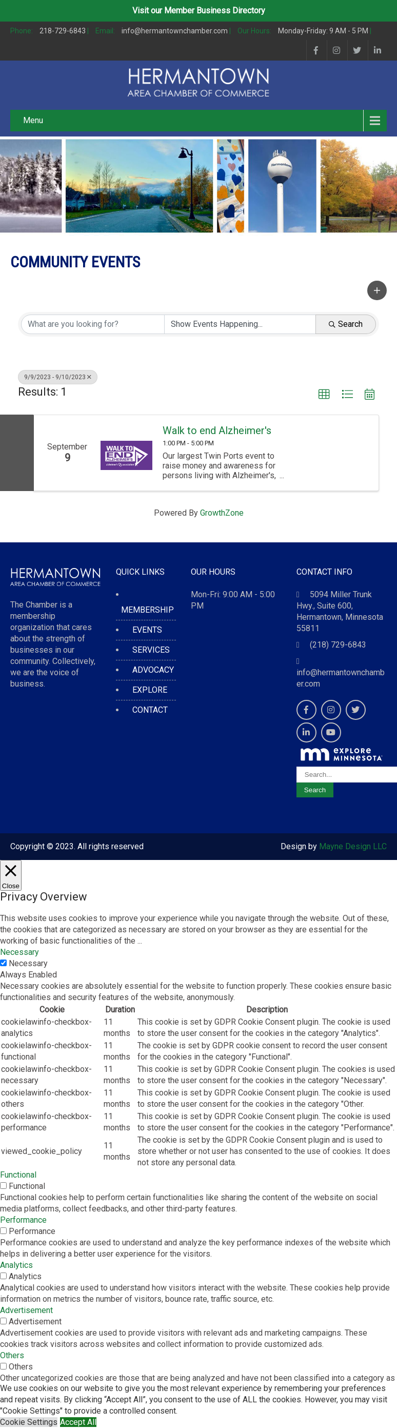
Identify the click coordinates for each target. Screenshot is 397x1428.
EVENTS (147, 630)
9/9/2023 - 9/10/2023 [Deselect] (57, 377)
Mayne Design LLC (353, 846)
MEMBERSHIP (147, 610)
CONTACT (150, 710)
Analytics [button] (16, 1265)
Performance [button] (23, 1220)
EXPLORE (149, 690)
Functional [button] (18, 1175)
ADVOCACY (153, 670)
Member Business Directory (214, 10)
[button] (377, 290)
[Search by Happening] (240, 324)
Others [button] (12, 1355)
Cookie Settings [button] (28, 1422)
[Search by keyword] (93, 324)
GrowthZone (222, 513)
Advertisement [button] (26, 1310)
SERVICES (151, 650)
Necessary (28, 963)
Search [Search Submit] (346, 324)
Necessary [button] (19, 952)
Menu (33, 120)
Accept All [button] (78, 1422)
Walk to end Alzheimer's (217, 430)
